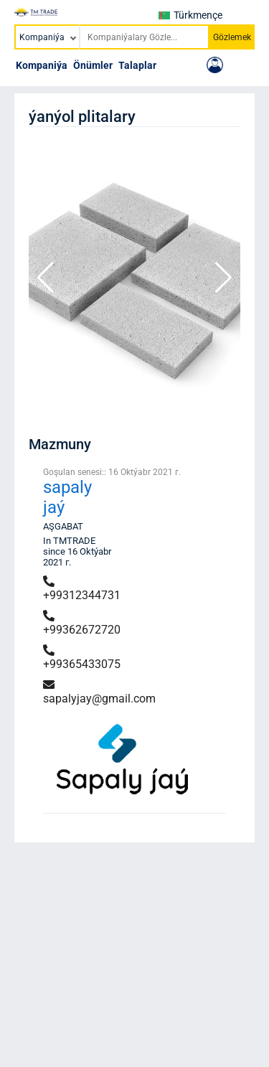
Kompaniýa (41, 65)
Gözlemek (232, 37)
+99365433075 (82, 657)
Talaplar (137, 65)
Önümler (93, 65)
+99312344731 (82, 588)
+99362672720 (82, 623)
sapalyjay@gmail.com (99, 692)
